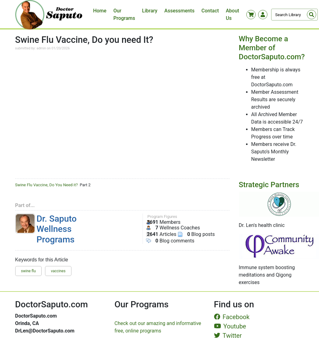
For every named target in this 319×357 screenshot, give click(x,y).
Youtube (230, 326)
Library (149, 11)
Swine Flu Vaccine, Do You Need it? (46, 185)
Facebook (232, 317)
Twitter (228, 335)
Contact (210, 11)
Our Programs (124, 14)
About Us (232, 14)
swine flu (28, 271)
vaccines (58, 271)
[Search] (294, 14)
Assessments (179, 11)
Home (100, 11)
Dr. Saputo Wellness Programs (57, 229)
